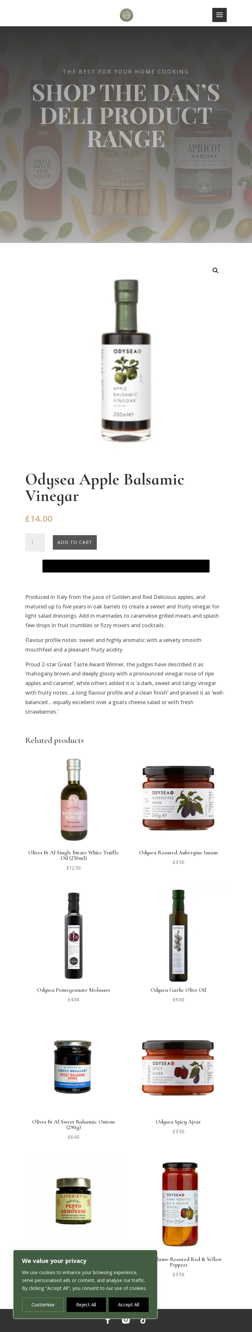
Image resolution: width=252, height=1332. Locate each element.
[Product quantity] (35, 542)
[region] (85, 1284)
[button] (215, 270)
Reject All (86, 1304)
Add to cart (74, 542)
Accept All (128, 1304)
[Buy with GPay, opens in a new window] (126, 566)
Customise (43, 1304)
